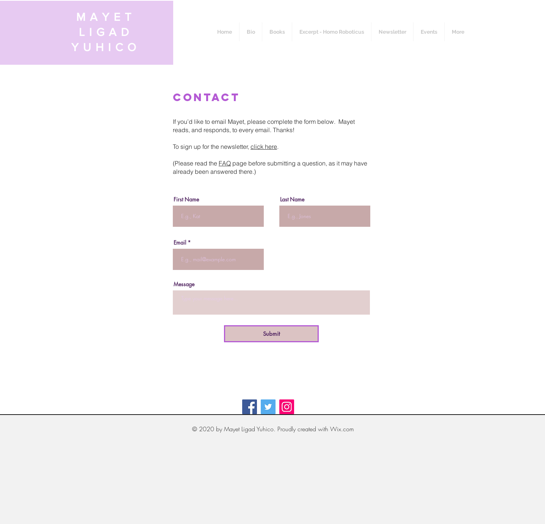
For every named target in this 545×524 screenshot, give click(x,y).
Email (180, 242)
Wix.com (342, 429)
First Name (186, 199)
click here (264, 146)
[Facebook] (249, 406)
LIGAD (106, 32)
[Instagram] (286, 406)
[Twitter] (268, 406)
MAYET (106, 17)
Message (184, 284)
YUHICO (106, 47)
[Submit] (271, 333)
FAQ (225, 163)
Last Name (292, 199)
